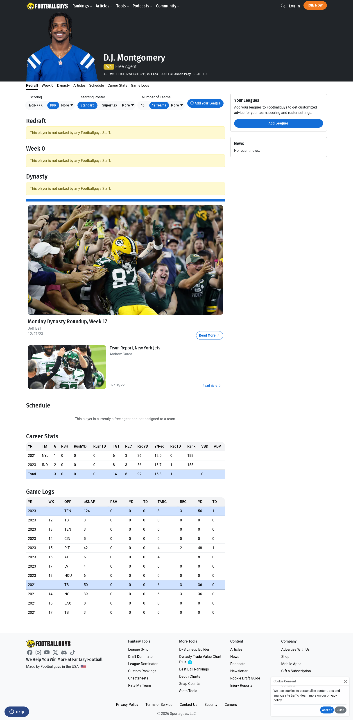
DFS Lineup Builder (194, 649)
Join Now (315, 5)
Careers (230, 704)
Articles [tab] (79, 85)
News (234, 656)
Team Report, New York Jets (135, 348)
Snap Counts (189, 684)
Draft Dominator (141, 656)
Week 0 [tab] (47, 85)
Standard (87, 105)
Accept (327, 710)
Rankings (82, 6)
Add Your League (205, 103)
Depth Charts (189, 676)
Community (167, 6)
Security (210, 704)
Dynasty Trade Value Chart (200, 659)
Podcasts (142, 6)
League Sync (138, 649)
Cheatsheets (138, 678)
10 (143, 105)
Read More (209, 335)
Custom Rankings (142, 671)
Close (340, 710)
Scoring (36, 97)
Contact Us (188, 704)
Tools (122, 6)
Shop (285, 656)
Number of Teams (156, 97)
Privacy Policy (127, 704)
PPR (53, 105)
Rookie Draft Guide (245, 678)
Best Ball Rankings (194, 669)
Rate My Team (139, 685)
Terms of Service (158, 704)
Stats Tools (188, 691)
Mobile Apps (291, 664)
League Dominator (143, 664)
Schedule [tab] (96, 85)
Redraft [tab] (32, 85)
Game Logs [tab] (140, 85)
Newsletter (239, 671)
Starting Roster (93, 97)
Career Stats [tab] (117, 85)
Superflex (109, 105)
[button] (67, 105)
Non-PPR (36, 105)
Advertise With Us (295, 649)
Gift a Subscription (296, 671)
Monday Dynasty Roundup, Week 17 (67, 321)
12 (159, 105)
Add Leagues (279, 123)
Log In (294, 6)
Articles (104, 6)
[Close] (345, 681)
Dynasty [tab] (63, 85)
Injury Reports (241, 685)
